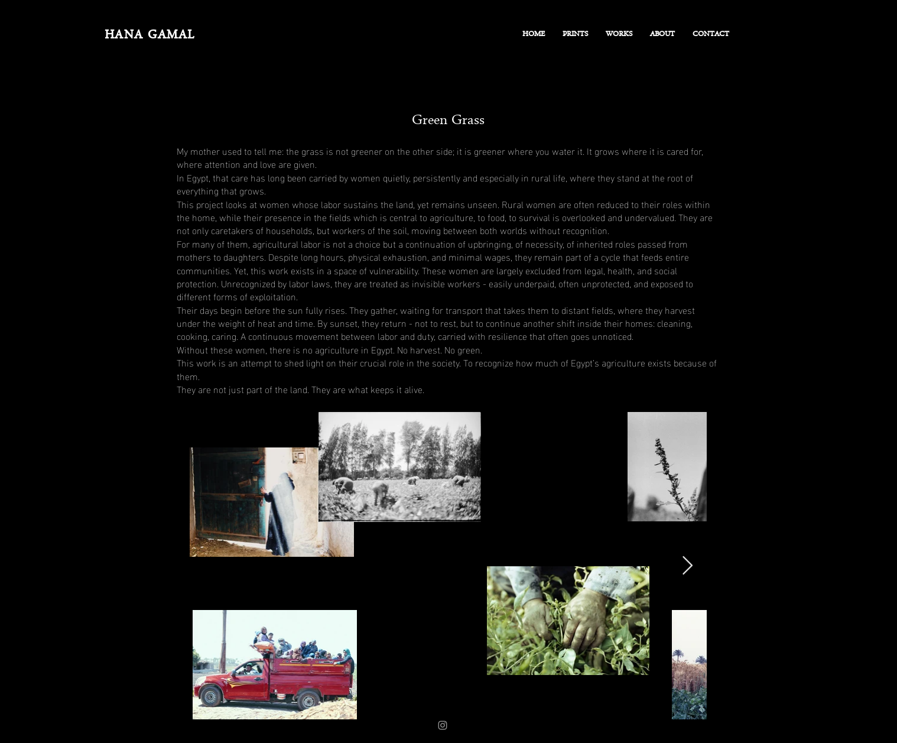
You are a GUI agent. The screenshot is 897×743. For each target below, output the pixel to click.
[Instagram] (442, 725)
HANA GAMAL (150, 36)
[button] (619, 35)
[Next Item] (687, 566)
